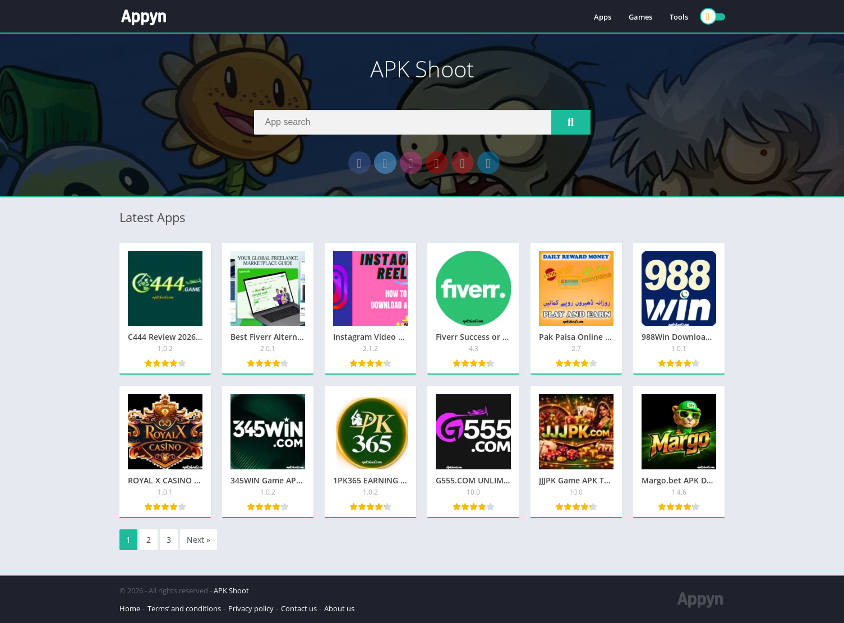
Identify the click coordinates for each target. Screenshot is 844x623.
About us (339, 608)
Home (129, 608)
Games (640, 17)
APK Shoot (231, 590)
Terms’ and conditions (184, 608)
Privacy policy (251, 608)
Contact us (299, 608)
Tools (679, 17)
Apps (602, 17)
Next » (198, 539)
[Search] (422, 122)
